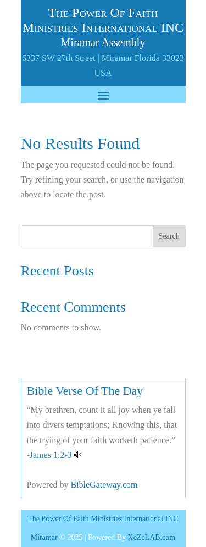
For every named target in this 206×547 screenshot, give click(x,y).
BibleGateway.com (103, 484)
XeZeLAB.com (152, 537)
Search (169, 236)
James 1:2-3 (51, 455)
